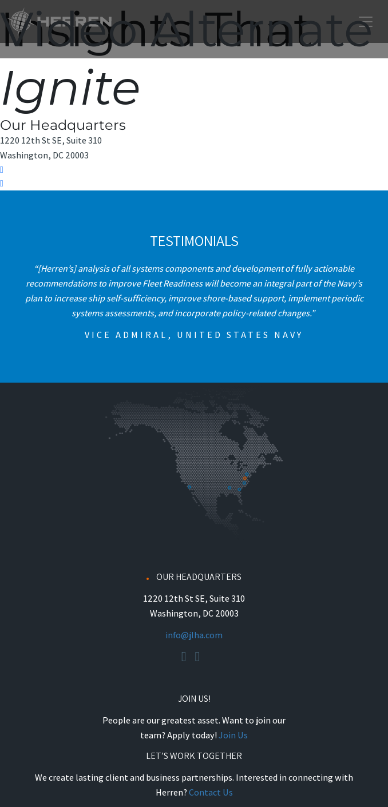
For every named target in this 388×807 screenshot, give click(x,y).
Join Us (233, 735)
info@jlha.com (194, 635)
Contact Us (211, 792)
